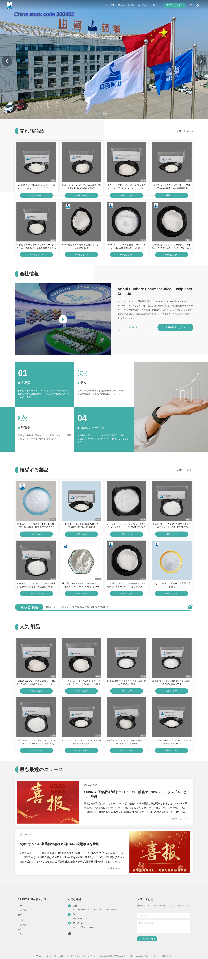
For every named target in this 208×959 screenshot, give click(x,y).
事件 (20, 929)
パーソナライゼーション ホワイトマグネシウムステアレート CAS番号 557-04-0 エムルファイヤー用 (126, 526)
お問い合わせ (185, 131)
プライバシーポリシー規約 (46, 956)
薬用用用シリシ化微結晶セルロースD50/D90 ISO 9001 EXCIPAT (81, 525)
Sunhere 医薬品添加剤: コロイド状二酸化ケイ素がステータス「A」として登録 (135, 794)
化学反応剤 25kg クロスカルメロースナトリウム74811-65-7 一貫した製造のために (36, 246)
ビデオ (131, 5)
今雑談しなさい (174, 5)
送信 (155, 5)
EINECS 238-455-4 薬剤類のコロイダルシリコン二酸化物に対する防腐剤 (126, 246)
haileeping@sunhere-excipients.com (88, 927)
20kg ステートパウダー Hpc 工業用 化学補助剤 (172, 585)
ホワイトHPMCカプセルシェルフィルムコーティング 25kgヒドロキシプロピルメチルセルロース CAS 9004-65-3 (126, 187)
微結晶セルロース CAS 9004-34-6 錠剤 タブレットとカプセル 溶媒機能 (126, 742)
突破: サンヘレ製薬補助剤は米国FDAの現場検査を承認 (59, 844)
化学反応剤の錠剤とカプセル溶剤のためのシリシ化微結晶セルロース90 (171, 742)
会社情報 (110, 5)
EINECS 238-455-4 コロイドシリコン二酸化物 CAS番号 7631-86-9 (126, 682)
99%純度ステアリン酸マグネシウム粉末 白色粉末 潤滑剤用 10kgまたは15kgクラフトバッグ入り (36, 585)
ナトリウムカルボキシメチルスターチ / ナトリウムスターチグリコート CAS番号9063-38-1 (81, 682)
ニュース (22, 925)
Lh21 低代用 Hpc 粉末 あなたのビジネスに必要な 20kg (81, 246)
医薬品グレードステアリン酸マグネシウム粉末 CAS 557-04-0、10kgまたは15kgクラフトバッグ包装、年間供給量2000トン (81, 585)
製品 (121, 5)
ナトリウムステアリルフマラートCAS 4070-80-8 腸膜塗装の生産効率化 (172, 186)
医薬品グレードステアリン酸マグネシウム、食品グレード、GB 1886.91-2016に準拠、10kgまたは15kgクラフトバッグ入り (171, 526)
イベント (144, 5)
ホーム (98, 5)
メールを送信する (147, 939)
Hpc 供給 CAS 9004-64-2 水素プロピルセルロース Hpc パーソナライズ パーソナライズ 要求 (36, 187)
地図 (61, 956)
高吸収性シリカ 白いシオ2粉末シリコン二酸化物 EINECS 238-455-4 (171, 682)
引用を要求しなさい (175, 327)
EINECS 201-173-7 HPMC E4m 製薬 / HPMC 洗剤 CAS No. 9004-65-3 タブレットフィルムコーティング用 (36, 683)
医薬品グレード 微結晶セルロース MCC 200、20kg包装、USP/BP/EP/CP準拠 (36, 525)
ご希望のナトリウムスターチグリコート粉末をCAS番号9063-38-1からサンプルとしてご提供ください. (171, 246)
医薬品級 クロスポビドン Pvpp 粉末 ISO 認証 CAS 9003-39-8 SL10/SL (81, 186)
